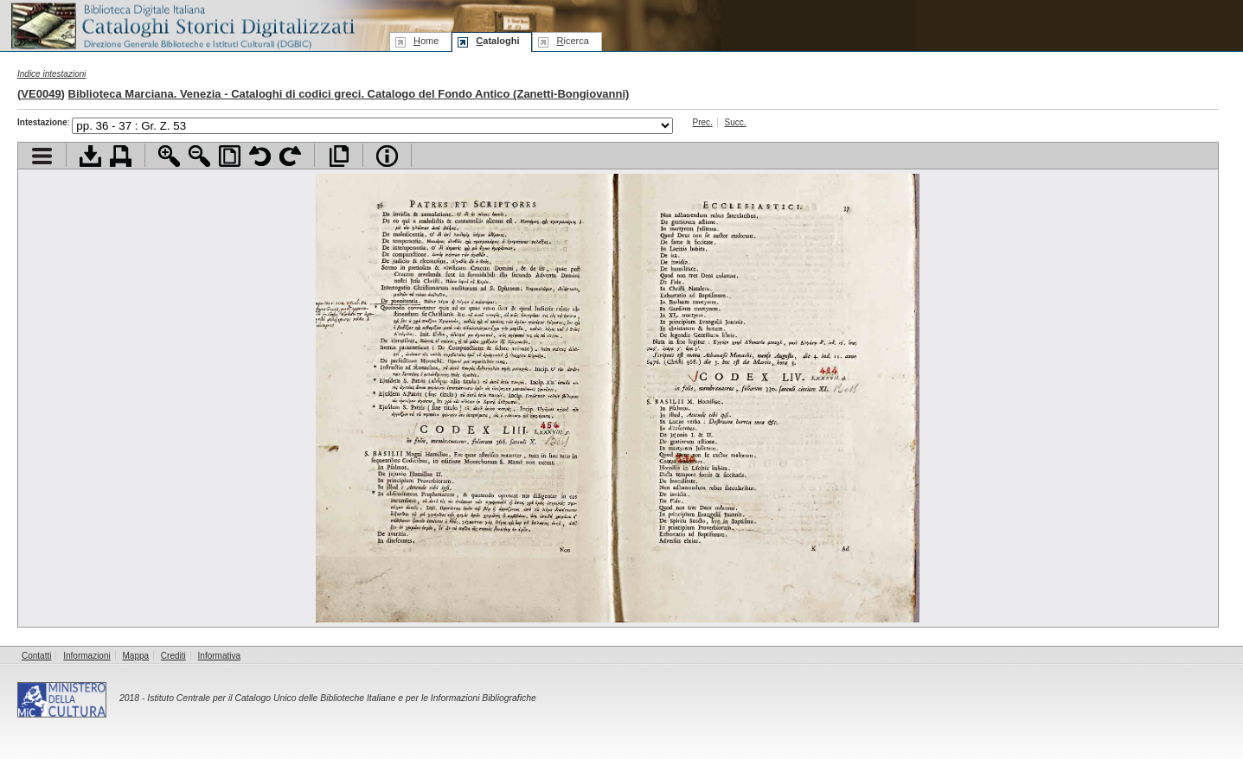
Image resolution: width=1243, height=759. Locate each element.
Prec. (702, 122)
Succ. (735, 122)
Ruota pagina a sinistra (260, 156)
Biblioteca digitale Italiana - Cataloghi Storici (181, 24)
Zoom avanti (169, 156)
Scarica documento (90, 156)
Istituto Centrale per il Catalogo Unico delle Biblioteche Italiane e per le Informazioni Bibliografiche (341, 698)
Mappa (136, 655)
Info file (387, 156)
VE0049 (41, 93)
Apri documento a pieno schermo (338, 156)
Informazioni (86, 655)
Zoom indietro (199, 156)
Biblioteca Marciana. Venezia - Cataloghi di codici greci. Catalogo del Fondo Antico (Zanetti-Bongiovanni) (349, 93)
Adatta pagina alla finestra (229, 156)
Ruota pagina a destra (290, 156)
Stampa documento (120, 156)
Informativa (219, 655)
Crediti (173, 655)
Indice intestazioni (51, 74)
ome (426, 40)
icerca (572, 40)
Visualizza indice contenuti (42, 156)
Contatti (36, 655)
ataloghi (497, 40)
